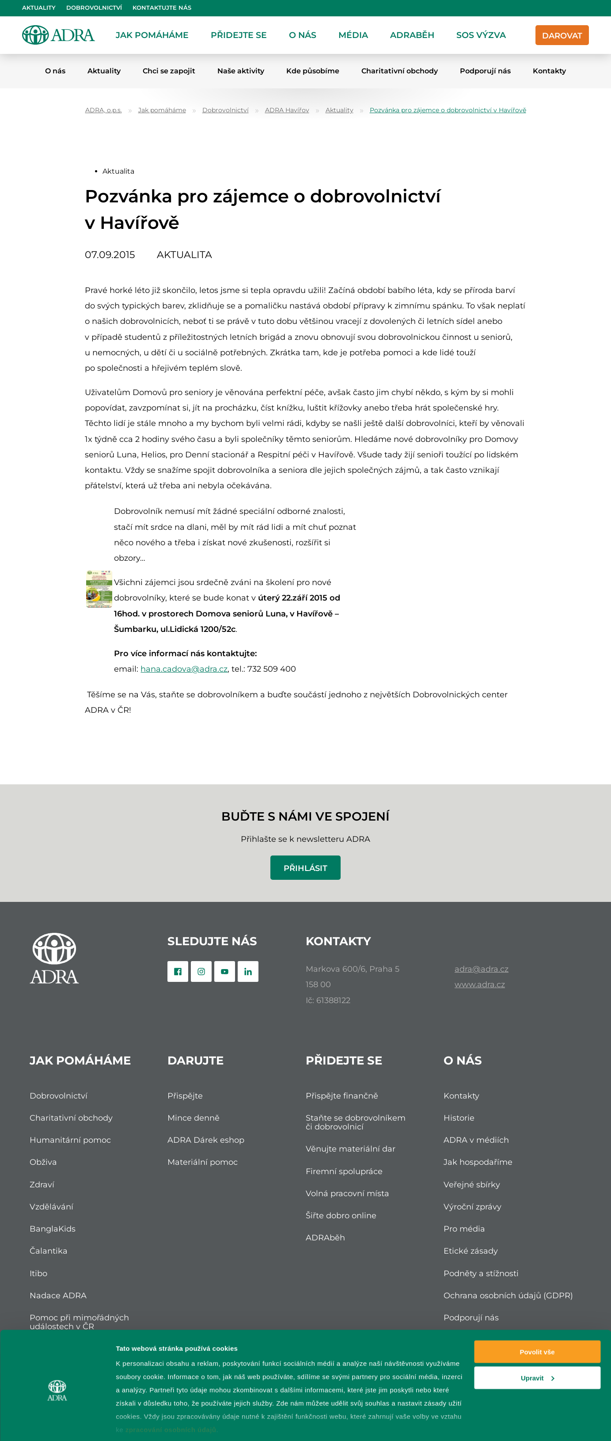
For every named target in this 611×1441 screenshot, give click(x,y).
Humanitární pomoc (70, 1139)
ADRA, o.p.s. (103, 110)
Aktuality (39, 7)
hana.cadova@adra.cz (184, 668)
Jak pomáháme (152, 35)
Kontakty (549, 71)
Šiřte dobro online (341, 1215)
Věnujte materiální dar (350, 1148)
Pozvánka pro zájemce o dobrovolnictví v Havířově (448, 110)
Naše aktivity (240, 71)
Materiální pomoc (202, 1162)
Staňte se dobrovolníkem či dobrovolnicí (356, 1122)
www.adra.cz (480, 984)
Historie (459, 1117)
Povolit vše (537, 1315)
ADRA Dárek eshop (205, 1139)
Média (353, 35)
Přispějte (185, 1095)
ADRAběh (412, 35)
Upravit (537, 1342)
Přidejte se (239, 35)
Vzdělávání (51, 1206)
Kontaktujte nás (162, 7)
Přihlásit (305, 868)
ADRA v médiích (476, 1139)
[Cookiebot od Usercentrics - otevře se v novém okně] (57, 1423)
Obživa (43, 1162)
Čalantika (49, 1250)
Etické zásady (471, 1250)
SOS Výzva (481, 35)
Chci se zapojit (169, 71)
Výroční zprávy (472, 1206)
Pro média (464, 1228)
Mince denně (193, 1117)
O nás (302, 35)
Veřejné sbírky (472, 1184)
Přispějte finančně (342, 1095)
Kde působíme (312, 71)
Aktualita (118, 171)
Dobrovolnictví (94, 7)
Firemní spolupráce (344, 1171)
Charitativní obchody (399, 71)
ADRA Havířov (287, 110)
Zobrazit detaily (140, 1423)
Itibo (38, 1273)
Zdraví (42, 1184)
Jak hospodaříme (478, 1162)
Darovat (562, 35)
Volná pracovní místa (347, 1193)
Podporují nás (485, 71)
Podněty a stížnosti (481, 1273)
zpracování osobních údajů (170, 1393)
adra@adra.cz (482, 968)
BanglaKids (53, 1228)
